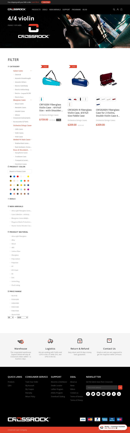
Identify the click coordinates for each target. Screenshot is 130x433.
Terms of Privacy (76, 400)
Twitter (92, 394)
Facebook (87, 394)
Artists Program (57, 393)
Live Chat (45, 2)
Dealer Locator (56, 385)
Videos (72, 389)
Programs (76, 9)
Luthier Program (57, 389)
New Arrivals (55, 9)
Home (10, 25)
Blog (85, 9)
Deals (44, 9)
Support (66, 9)
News (72, 385)
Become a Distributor (59, 382)
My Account (29, 385)
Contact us (74, 393)
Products (36, 9)
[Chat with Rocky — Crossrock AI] (112, 427)
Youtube (97, 394)
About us (73, 382)
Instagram (102, 394)
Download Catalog (58, 396)
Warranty (28, 393)
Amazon (113, 394)
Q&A (9, 385)
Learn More (35, 2)
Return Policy (30, 396)
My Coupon (29, 389)
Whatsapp (118, 394)
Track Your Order (31, 382)
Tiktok (108, 394)
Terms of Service (76, 396)
